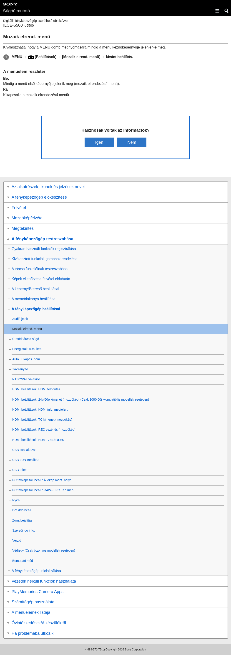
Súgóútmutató (16, 10)
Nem (131, 142)
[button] (226, 11)
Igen (99, 142)
